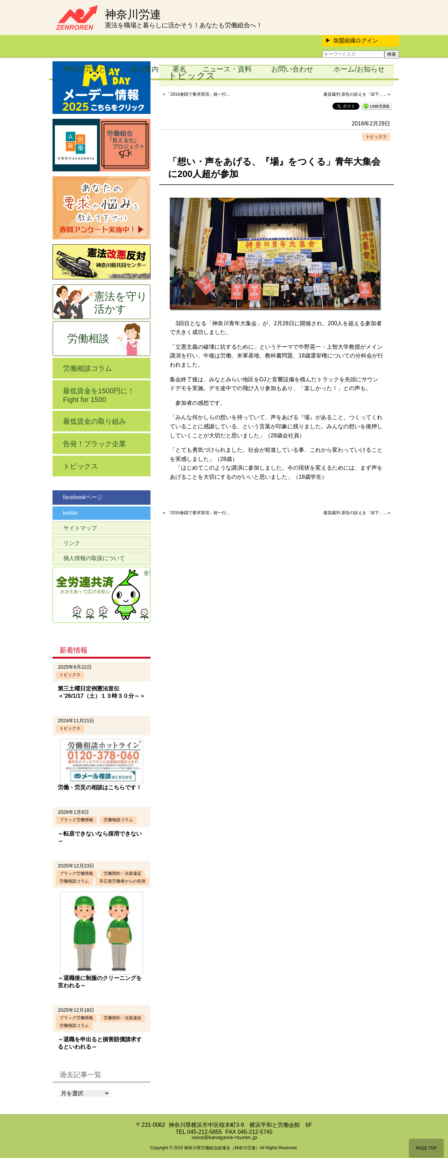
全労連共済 (147, 573)
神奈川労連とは (87, 69)
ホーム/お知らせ (359, 69)
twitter (70, 513)
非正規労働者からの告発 (122, 881)
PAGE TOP (426, 1148)
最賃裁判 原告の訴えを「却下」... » (356, 94)
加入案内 (145, 69)
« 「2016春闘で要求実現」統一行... (196, 94)
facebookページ (83, 497)
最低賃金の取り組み (94, 421)
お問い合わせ (292, 69)
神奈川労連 (133, 14)
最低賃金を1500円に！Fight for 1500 (99, 395)
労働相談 (88, 338)
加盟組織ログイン (352, 40)
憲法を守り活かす (120, 303)
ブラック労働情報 (76, 819)
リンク (71, 543)
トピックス (376, 136)
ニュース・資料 (227, 69)
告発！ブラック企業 (94, 444)
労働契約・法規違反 (122, 873)
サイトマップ (80, 528)
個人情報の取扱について (94, 558)
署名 (179, 69)
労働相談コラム (87, 368)
